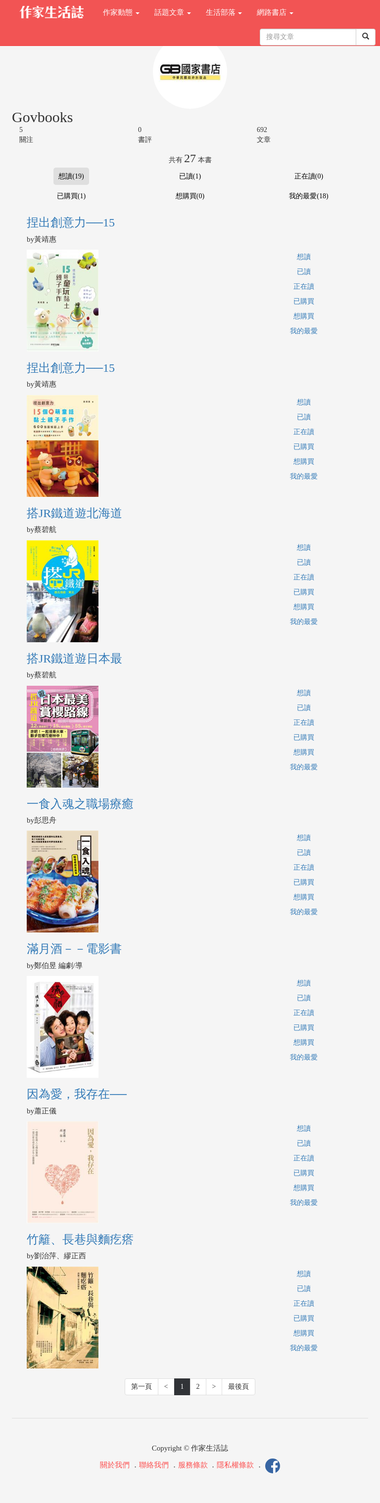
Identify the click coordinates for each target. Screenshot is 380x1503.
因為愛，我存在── (77, 1094)
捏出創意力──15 (71, 222)
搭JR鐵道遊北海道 (74, 513)
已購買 (303, 301)
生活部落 (224, 12)
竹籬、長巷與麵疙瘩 (80, 1239)
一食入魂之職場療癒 (80, 803)
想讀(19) (71, 176)
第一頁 (141, 1386)
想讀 (304, 257)
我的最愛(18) (308, 196)
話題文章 (172, 12)
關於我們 (115, 1465)
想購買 (303, 316)
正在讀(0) (308, 176)
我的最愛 (304, 331)
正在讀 (303, 286)
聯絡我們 (154, 1465)
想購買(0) (190, 196)
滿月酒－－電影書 (74, 948)
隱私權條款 (235, 1465)
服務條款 (193, 1465)
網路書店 (275, 12)
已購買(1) (71, 196)
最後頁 (238, 1386)
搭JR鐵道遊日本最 (74, 658)
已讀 (304, 271)
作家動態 (121, 12)
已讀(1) (190, 176)
